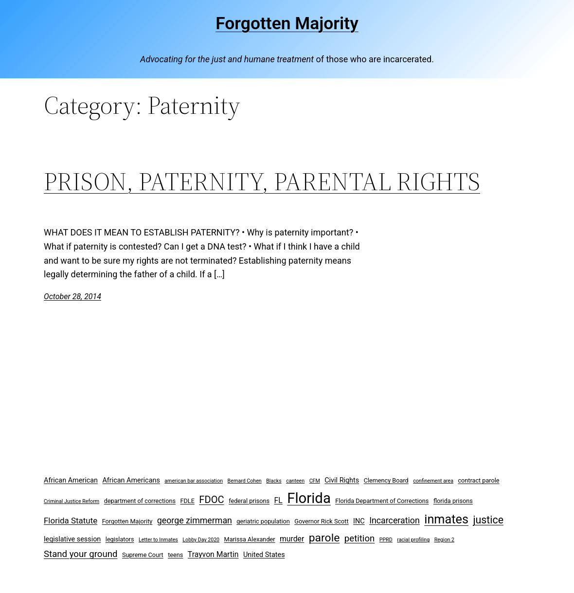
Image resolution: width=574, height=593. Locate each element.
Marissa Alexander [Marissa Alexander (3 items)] (249, 539)
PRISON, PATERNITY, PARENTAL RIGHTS (262, 181)
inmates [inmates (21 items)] (446, 519)
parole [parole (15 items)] (324, 537)
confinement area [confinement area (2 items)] (433, 481)
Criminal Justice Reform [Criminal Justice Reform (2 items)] (71, 501)
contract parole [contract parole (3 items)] (478, 480)
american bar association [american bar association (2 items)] (193, 481)
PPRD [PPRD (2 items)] (386, 540)
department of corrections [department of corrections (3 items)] (140, 500)
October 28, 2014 (72, 296)
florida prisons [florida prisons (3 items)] (453, 500)
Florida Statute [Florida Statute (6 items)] (70, 520)
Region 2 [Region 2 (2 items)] (444, 540)
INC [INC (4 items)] (359, 521)
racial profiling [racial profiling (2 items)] (413, 540)
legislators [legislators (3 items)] (120, 539)
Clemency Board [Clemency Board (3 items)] (386, 480)
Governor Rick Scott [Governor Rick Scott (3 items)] (321, 521)
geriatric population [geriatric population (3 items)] (262, 521)
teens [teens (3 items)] (175, 554)
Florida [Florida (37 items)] (309, 498)
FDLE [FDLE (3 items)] (187, 500)
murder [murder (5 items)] (292, 538)
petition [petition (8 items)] (359, 538)
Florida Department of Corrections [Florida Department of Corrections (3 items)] (382, 500)
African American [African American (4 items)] (71, 480)
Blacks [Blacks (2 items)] (274, 481)
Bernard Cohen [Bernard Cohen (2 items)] (245, 481)
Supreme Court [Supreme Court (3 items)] (142, 554)
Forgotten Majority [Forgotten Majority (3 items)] (127, 521)
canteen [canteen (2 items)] (295, 481)
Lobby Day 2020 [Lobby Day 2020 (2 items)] (200, 540)
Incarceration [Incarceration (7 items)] (394, 520)
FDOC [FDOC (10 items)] (211, 499)
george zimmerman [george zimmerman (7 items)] (194, 520)
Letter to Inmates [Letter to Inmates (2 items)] (158, 540)
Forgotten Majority (287, 23)
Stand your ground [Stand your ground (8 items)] (80, 554)
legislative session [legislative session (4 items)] (72, 539)
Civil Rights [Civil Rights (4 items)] (341, 480)
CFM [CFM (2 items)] (314, 481)
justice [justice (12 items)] (488, 520)
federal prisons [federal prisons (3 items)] (249, 500)
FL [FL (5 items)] (278, 500)
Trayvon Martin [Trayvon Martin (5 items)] (213, 554)
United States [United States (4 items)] (264, 555)
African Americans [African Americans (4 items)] (131, 480)
